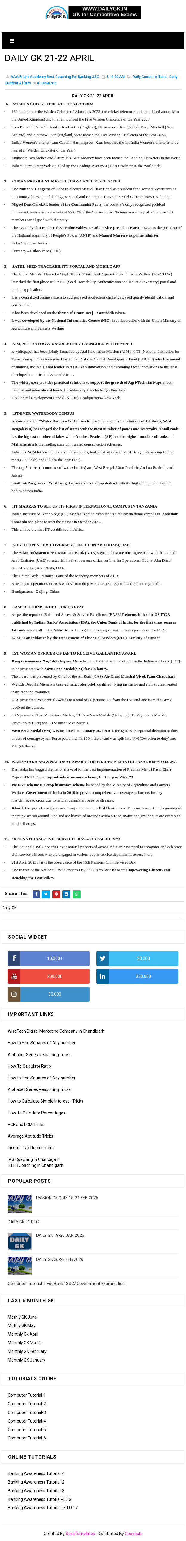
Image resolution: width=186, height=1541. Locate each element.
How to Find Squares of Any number (42, 1042)
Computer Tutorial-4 (27, 1421)
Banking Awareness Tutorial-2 (36, 1482)
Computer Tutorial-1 (27, 1395)
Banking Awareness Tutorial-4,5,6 (39, 1499)
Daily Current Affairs (150, 77)
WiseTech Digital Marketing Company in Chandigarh (56, 1031)
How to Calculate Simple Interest (38, 1101)
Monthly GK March (25, 1342)
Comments (47, 83)
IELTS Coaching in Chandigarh (35, 1165)
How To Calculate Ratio (29, 1066)
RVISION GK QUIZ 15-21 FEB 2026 (67, 1197)
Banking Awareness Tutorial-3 (36, 1490)
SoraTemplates (80, 1533)
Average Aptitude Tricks (30, 1136)
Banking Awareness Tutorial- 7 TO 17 (43, 1507)
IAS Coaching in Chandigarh (34, 1159)
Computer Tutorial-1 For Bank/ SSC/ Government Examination (66, 1283)
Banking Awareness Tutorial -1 (36, 1473)
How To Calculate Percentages (36, 1113)
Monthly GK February (27, 1351)
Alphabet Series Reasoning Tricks (39, 1054)
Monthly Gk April (23, 1334)
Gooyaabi (133, 1533)
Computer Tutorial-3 (27, 1412)
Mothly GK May (22, 1325)
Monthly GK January (26, 1360)
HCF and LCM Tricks (26, 1124)
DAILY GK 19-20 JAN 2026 (60, 1235)
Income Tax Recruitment (31, 1147)
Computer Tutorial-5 (27, 1429)
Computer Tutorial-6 (27, 1438)
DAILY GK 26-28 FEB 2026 (59, 1259)
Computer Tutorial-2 (27, 1403)
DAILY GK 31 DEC (23, 1222)
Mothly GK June (22, 1317)
